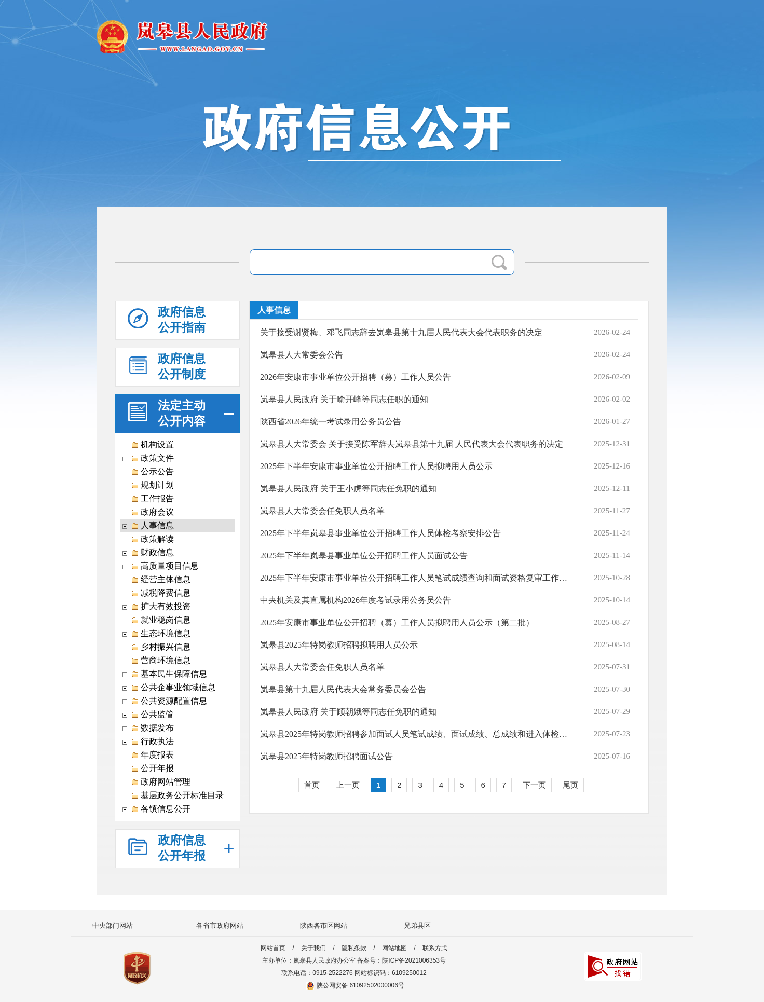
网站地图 (394, 948)
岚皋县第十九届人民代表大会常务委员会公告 (343, 689)
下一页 (534, 784)
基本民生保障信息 (169, 674)
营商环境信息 (160, 660)
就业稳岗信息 (160, 620)
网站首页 (273, 948)
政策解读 (152, 539)
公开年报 (152, 768)
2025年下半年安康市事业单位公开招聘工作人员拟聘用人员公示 (376, 466)
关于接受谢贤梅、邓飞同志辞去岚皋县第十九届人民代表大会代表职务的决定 (401, 332)
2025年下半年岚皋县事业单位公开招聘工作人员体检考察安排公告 (380, 533)
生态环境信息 (160, 633)
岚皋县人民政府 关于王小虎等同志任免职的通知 (348, 488)
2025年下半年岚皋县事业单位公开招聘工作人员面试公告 (364, 555)
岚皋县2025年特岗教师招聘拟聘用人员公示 (339, 644)
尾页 (570, 784)
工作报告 (152, 498)
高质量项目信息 (165, 566)
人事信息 (152, 525)
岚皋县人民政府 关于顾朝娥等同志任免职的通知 (348, 711)
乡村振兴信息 (160, 647)
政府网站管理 (160, 782)
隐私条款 (354, 948)
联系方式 (434, 948)
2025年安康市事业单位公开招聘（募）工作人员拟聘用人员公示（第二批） (397, 622)
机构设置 (152, 444)
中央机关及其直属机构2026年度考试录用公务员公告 (355, 600)
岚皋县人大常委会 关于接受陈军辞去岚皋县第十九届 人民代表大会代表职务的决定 (411, 444)
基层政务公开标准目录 (177, 795)
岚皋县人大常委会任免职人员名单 (322, 510)
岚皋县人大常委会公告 (301, 354)
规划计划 (152, 485)
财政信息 (152, 552)
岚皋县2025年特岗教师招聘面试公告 (326, 756)
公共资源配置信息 (169, 701)
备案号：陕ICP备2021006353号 (401, 960)
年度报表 (152, 755)
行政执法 (152, 741)
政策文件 (152, 458)
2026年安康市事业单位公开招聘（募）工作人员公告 (355, 377)
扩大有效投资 (160, 606)
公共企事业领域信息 (173, 687)
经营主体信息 (160, 579)
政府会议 (152, 512)
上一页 (348, 784)
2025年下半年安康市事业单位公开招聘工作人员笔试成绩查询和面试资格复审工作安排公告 (415, 577)
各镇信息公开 (160, 809)
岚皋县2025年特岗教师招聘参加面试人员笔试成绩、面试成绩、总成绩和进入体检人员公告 (415, 734)
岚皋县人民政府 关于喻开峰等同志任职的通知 (344, 399)
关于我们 (313, 948)
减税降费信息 (160, 593)
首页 (312, 784)
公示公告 (152, 471)
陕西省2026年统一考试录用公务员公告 (330, 421)
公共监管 (152, 714)
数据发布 (152, 728)
